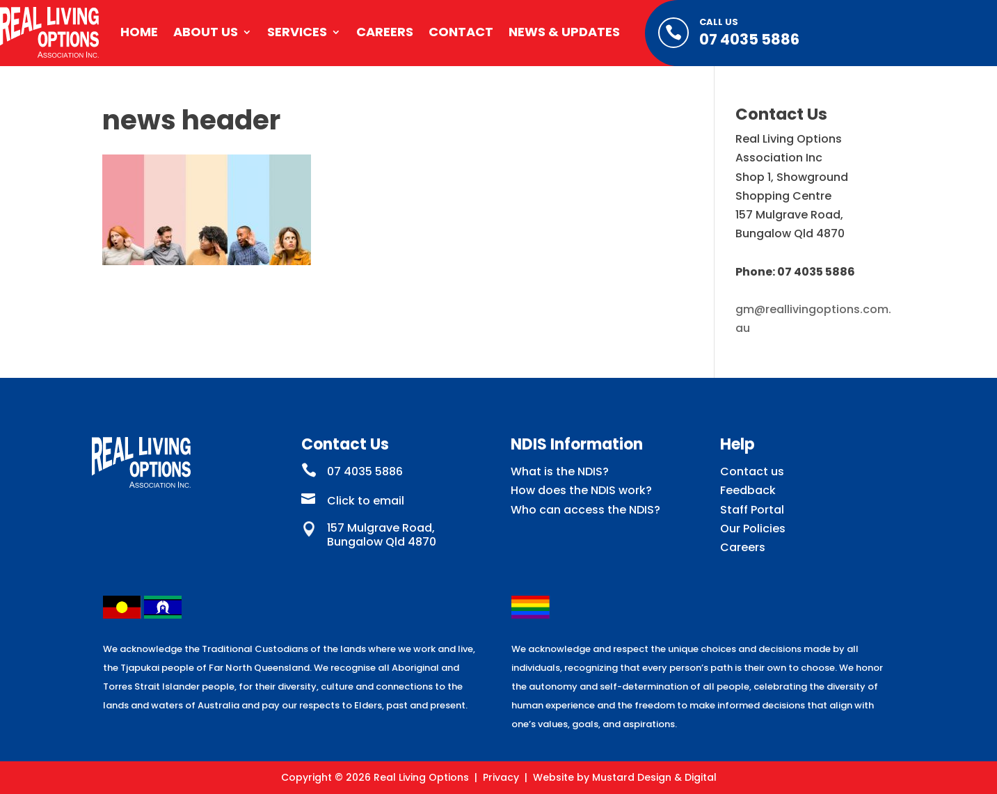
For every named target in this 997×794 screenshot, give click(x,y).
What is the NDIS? (560, 471)
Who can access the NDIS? (585, 510)
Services (297, 31)
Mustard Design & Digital (654, 777)
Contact (461, 31)
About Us (205, 31)
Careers (384, 31)
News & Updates (564, 31)
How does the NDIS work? (581, 490)
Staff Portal (752, 510)
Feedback (748, 490)
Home (139, 31)
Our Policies (752, 529)
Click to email (365, 501)
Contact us (752, 471)
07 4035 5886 (749, 39)
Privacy (501, 777)
